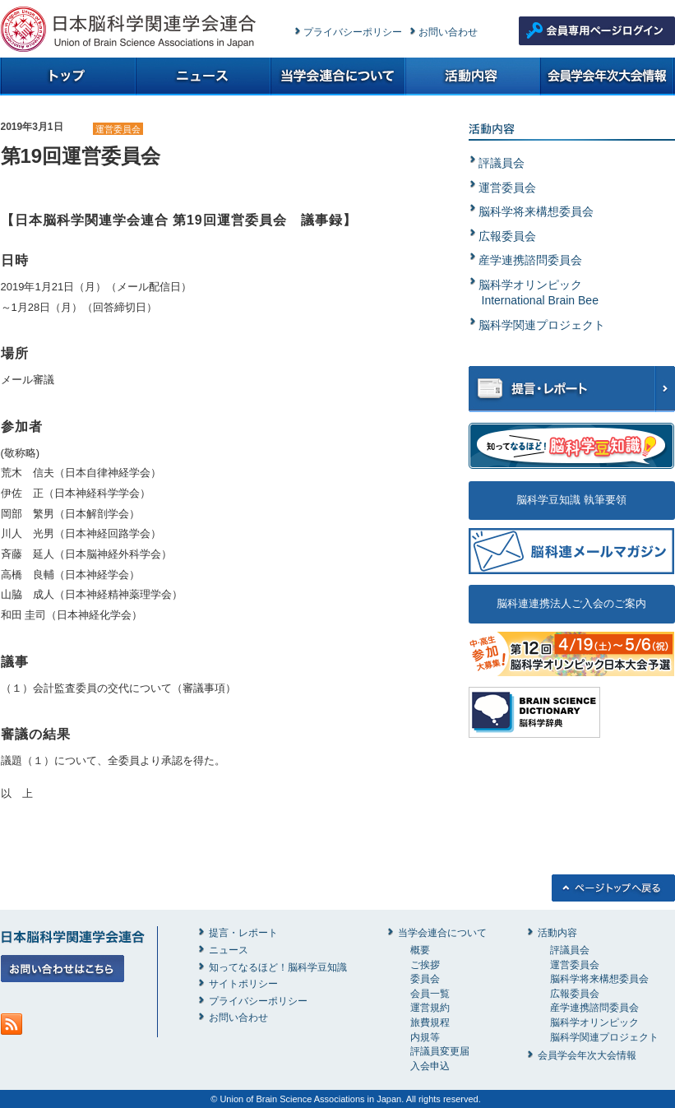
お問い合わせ (448, 32)
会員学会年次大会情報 (587, 1055)
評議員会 (502, 162)
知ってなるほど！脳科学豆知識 (278, 967)
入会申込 (430, 1066)
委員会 (425, 979)
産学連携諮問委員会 (530, 260)
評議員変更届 (439, 1051)
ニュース (228, 950)
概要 (420, 950)
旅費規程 (430, 1022)
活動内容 (557, 933)
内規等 (425, 1037)
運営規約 (430, 1007)
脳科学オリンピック (594, 1022)
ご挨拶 (425, 965)
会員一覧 (430, 993)
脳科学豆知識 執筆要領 (571, 500)
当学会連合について (442, 933)
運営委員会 (118, 129)
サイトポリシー (243, 984)
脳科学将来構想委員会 (536, 211)
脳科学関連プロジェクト (542, 324)
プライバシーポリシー (352, 32)
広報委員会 (507, 236)
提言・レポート (243, 933)
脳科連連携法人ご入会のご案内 (571, 603)
